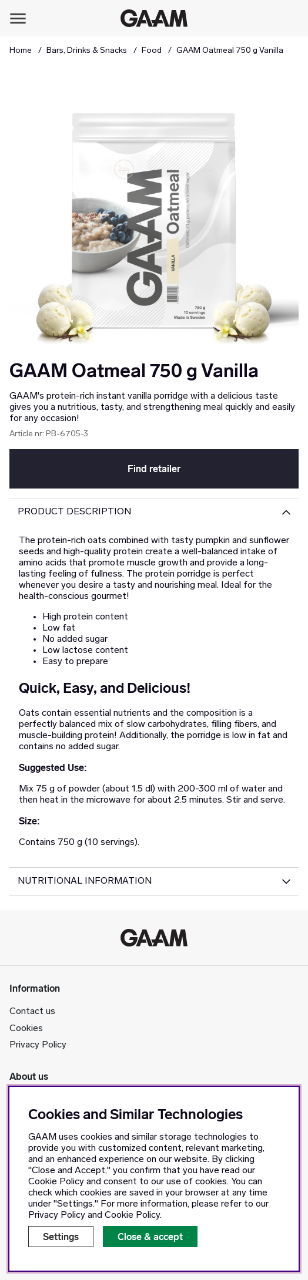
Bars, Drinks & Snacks (86, 50)
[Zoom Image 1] (154, 214)
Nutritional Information (85, 881)
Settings (61, 1236)
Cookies (26, 1028)
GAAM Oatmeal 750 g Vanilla (229, 50)
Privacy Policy (37, 1045)
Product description (74, 512)
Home (20, 50)
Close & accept (150, 1236)
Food (152, 50)
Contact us (32, 1011)
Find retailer (154, 468)
